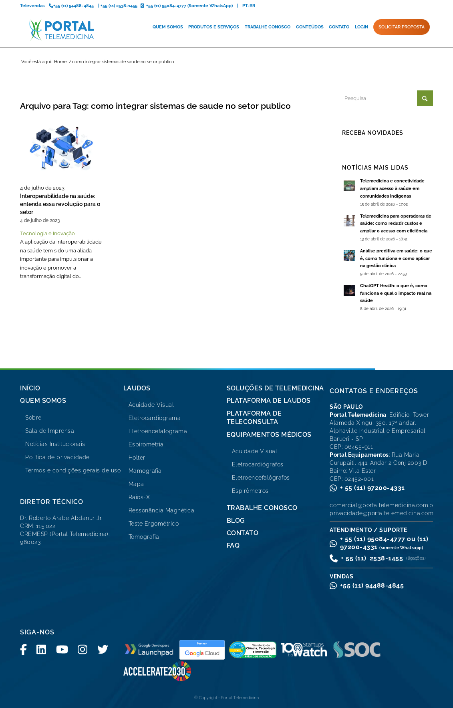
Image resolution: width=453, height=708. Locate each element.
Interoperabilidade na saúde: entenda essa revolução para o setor (60, 204)
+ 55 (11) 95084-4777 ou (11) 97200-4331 (384, 543)
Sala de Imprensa (49, 431)
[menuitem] (168, 27)
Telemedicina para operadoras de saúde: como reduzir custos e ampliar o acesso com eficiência (395, 224)
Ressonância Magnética (162, 510)
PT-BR (248, 5)
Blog (236, 520)
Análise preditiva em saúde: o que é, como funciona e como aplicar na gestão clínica (396, 258)
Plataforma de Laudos (269, 400)
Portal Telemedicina (240, 697)
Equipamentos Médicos (269, 434)
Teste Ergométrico (154, 523)
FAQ (233, 545)
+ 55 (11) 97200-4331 (372, 488)
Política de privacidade (57, 457)
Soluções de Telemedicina (275, 388)
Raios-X (139, 497)
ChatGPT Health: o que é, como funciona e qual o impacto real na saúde (395, 293)
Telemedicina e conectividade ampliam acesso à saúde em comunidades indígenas (392, 188)
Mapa (136, 484)
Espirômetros (250, 491)
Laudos (137, 388)
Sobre (33, 417)
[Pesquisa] (387, 98)
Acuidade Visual (151, 405)
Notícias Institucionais (55, 444)
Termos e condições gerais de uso (73, 470)
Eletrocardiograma (155, 418)
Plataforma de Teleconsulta (254, 418)
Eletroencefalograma (158, 431)
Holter (137, 457)
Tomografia (144, 537)
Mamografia (145, 471)
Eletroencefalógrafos (261, 477)
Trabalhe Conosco (262, 508)
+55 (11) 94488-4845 (372, 585)
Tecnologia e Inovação (47, 233)
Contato (243, 533)
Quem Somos (43, 400)
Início (30, 388)
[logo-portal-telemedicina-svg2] (61, 30)
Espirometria (146, 444)
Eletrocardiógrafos (258, 464)
